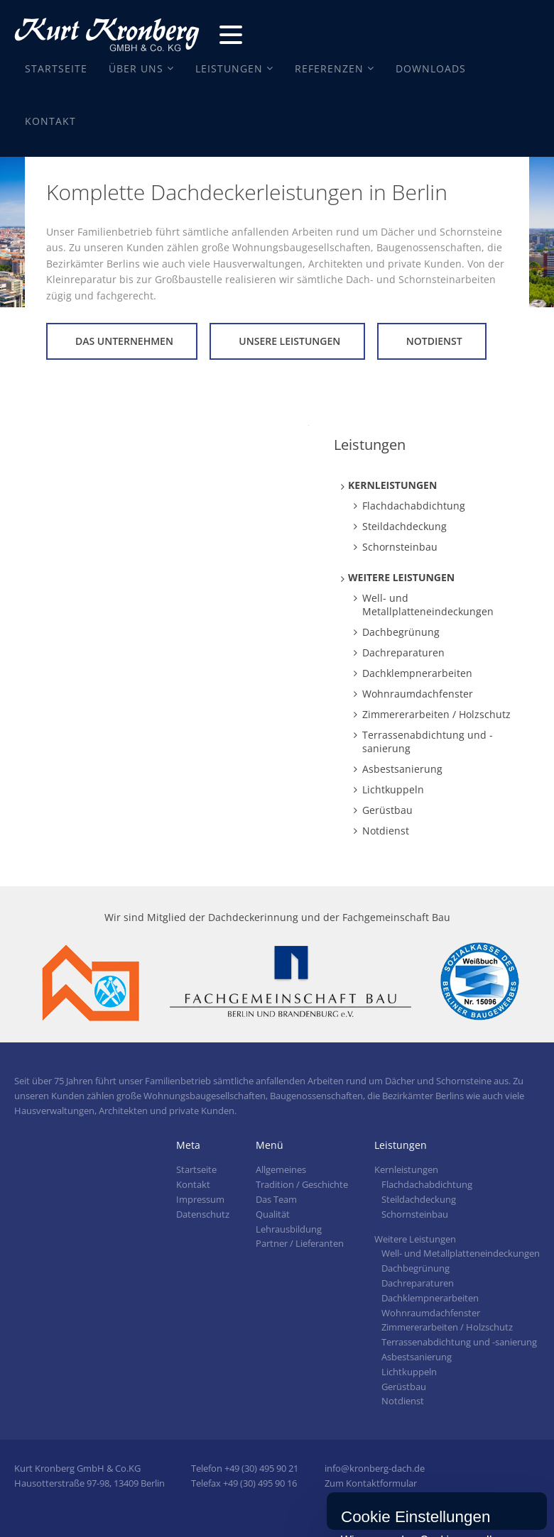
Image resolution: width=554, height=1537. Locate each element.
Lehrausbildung (289, 1229)
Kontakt (50, 121)
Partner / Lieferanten (300, 1243)
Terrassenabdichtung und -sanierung (427, 741)
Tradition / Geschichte (302, 1184)
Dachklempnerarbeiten (417, 673)
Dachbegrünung (401, 632)
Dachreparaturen (403, 652)
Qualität (273, 1214)
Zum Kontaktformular (371, 1483)
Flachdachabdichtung (413, 505)
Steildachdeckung (404, 526)
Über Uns (136, 68)
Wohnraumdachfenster (417, 693)
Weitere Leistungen (401, 577)
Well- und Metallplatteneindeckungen (428, 604)
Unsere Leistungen (289, 341)
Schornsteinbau (400, 546)
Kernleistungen (392, 485)
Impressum (200, 1199)
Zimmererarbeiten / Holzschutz (436, 714)
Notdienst (434, 341)
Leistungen (229, 68)
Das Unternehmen (124, 341)
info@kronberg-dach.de (375, 1468)
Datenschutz (202, 1214)
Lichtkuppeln (393, 789)
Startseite (56, 68)
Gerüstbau (387, 810)
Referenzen (329, 68)
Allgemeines (281, 1169)
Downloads (431, 68)
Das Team (276, 1199)
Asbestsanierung (402, 769)
